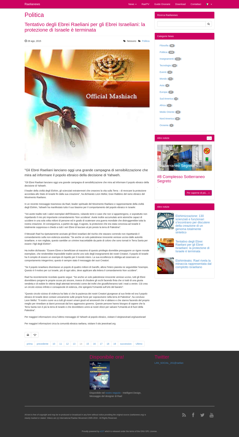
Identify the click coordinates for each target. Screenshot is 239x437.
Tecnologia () (169, 65)
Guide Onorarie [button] (162, 4)
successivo (125, 343)
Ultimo (139, 343)
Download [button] (180, 4)
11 (60, 343)
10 (54, 343)
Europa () (167, 92)
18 (108, 343)
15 (87, 343)
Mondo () (167, 78)
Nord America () (170, 118)
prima (30, 343)
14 (81, 343)
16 (94, 343)
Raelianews (32, 4)
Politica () (167, 52)
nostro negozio (113, 392)
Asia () (165, 85)
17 (101, 343)
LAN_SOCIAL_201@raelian (169, 363)
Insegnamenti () (171, 58)
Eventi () (166, 72)
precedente (42, 343)
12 (67, 343)
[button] (209, 4)
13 (74, 343)
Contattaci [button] (196, 4)
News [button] (132, 4)
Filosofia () (167, 45)
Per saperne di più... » (198, 193)
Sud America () (169, 98)
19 (114, 343)
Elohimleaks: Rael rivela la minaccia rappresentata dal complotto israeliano (194, 264)
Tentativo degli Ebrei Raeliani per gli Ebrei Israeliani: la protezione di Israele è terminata (193, 246)
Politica (145, 41)
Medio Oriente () (170, 112)
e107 (102, 431)
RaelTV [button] (145, 4)
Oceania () (167, 125)
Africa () (166, 105)
